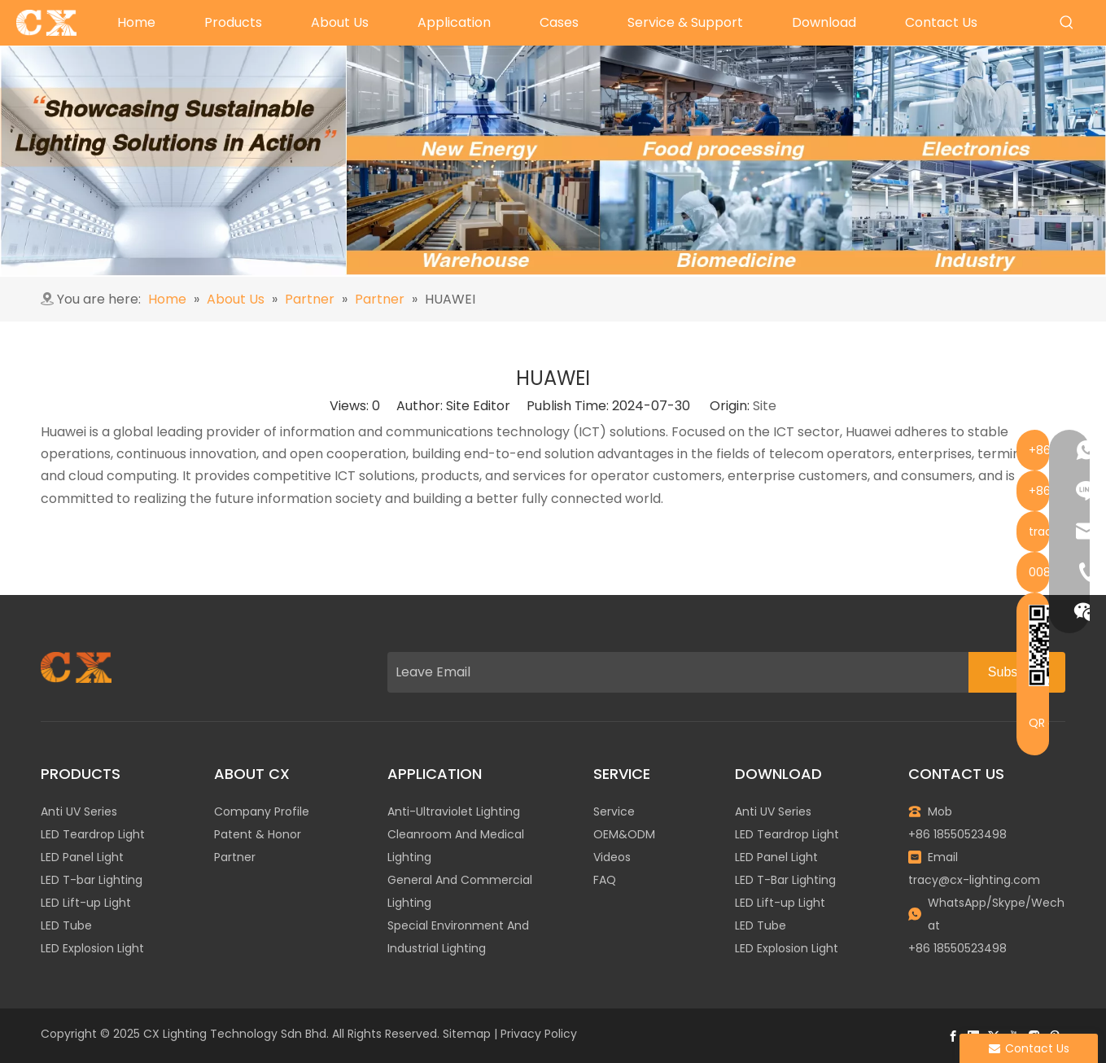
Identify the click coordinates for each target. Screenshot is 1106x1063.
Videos (612, 857)
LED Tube (66, 925)
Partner (235, 857)
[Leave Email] (673, 672)
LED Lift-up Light (86, 903)
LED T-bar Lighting (91, 880)
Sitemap (467, 1034)
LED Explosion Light (92, 948)
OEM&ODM (624, 834)
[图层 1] (76, 668)
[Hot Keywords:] (1067, 22)
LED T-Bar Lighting (785, 880)
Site (764, 405)
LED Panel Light (82, 857)
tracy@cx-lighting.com (974, 880)
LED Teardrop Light (93, 834)
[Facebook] (953, 1036)
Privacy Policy (539, 1034)
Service (614, 811)
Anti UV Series (79, 811)
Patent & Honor (257, 834)
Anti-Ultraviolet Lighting (453, 811)
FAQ (604, 880)
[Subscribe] (1016, 672)
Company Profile (261, 811)
